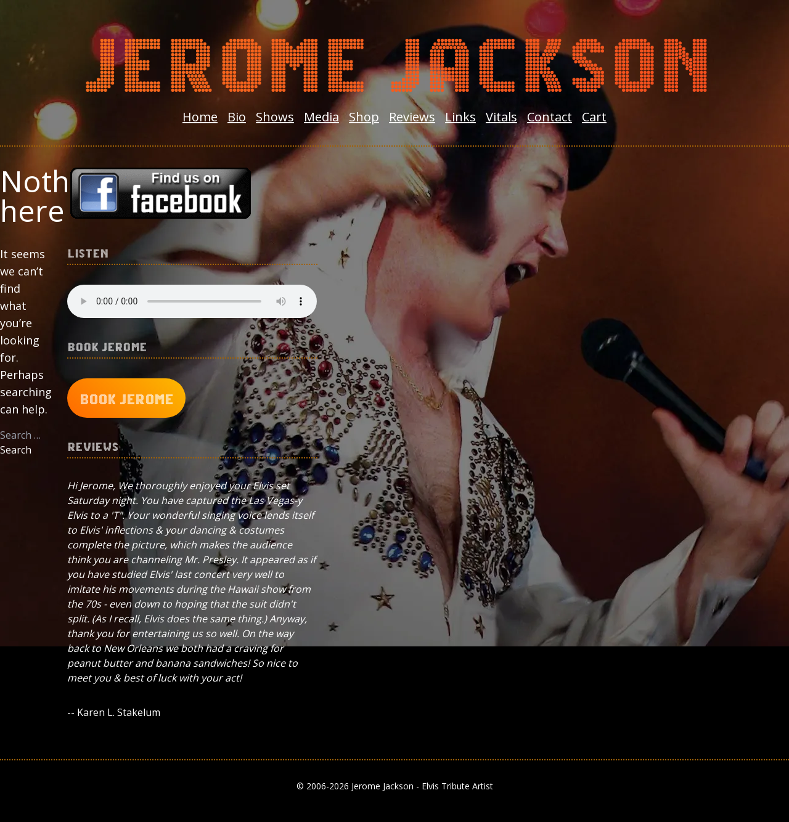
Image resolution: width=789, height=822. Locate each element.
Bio (236, 116)
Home (200, 116)
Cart (594, 116)
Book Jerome (126, 398)
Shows (275, 116)
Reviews (412, 116)
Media (321, 116)
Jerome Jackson (394, 59)
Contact (549, 116)
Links (460, 116)
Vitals (501, 116)
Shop (364, 116)
